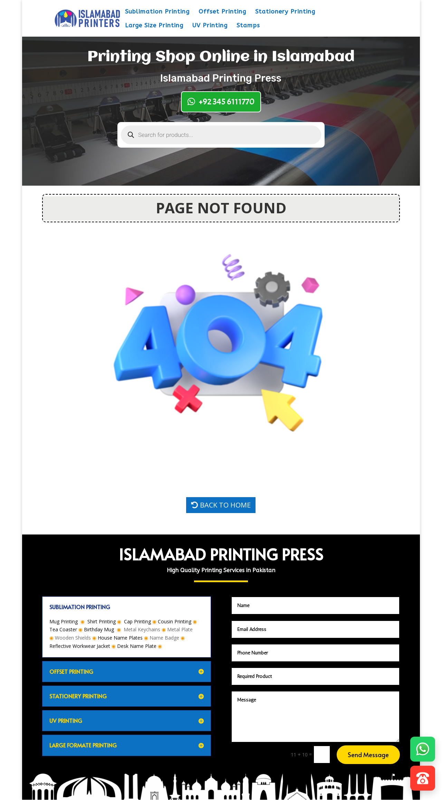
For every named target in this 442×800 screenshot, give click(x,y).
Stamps (248, 26)
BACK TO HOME (225, 505)
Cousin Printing (174, 621)
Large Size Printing (154, 26)
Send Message (368, 754)
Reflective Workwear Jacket (79, 646)
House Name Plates (120, 637)
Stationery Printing (285, 12)
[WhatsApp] (422, 748)
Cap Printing (137, 621)
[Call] (422, 777)
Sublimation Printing (157, 12)
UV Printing (210, 26)
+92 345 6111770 (226, 101)
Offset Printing (222, 12)
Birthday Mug (99, 629)
